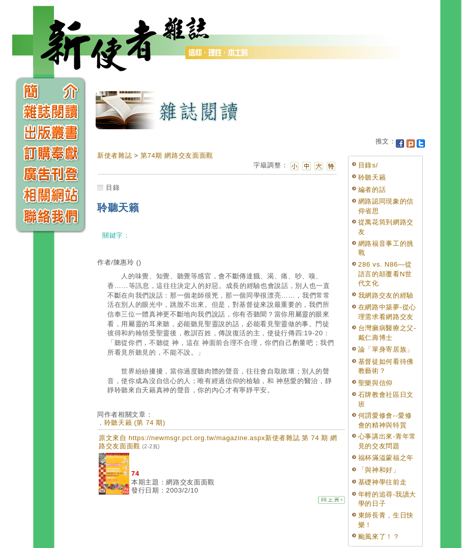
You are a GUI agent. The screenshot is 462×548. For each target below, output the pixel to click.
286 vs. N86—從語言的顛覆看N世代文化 (385, 274)
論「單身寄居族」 (386, 349)
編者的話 (372, 189)
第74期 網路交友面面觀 (176, 155)
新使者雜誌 (114, 155)
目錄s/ (368, 165)
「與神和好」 (379, 470)
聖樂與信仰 (375, 383)
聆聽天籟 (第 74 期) (134, 422)
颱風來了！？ (379, 536)
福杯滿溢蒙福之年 (386, 458)
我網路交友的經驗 (386, 295)
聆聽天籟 (372, 177)
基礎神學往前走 (382, 482)
